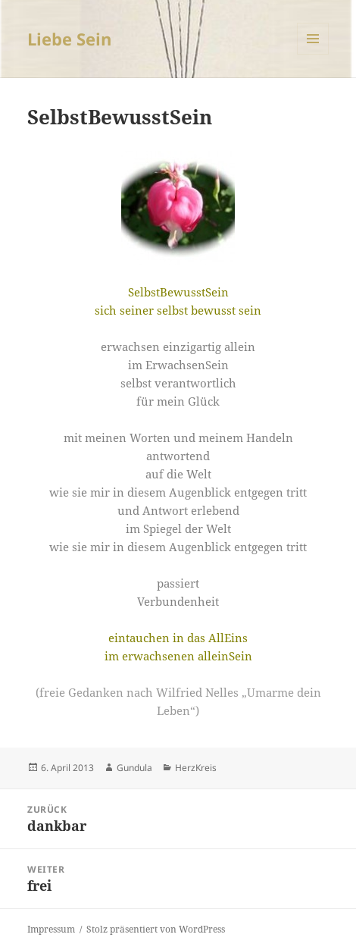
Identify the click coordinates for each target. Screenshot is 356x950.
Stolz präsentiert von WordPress (155, 929)
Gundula (134, 767)
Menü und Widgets (313, 54)
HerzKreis (196, 767)
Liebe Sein (69, 38)
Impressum (51, 929)
